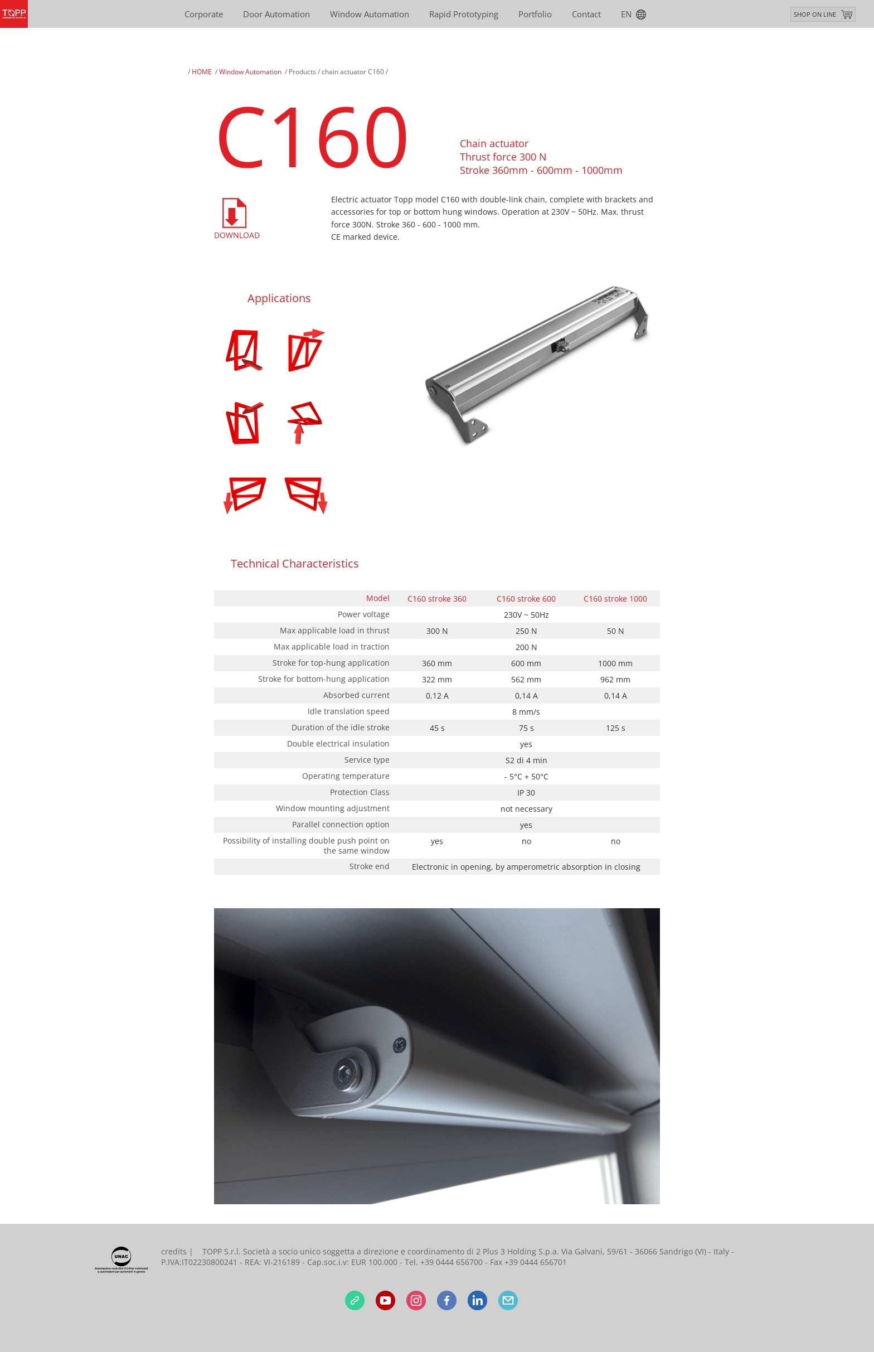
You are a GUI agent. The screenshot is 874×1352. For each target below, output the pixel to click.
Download (236, 235)
